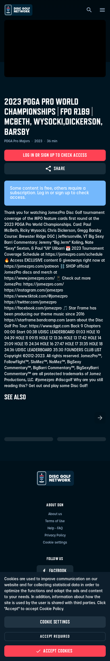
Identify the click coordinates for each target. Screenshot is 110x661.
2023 (38, 141)
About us (55, 514)
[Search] (89, 10)
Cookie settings (55, 542)
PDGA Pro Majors (17, 141)
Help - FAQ (55, 528)
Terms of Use (55, 521)
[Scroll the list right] (100, 418)
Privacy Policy (55, 535)
